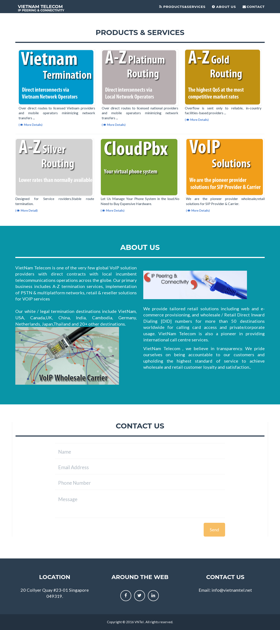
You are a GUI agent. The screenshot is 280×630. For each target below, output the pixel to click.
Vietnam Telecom (42, 8)
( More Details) (30, 124)
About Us (224, 7)
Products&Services (182, 7)
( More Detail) (26, 210)
